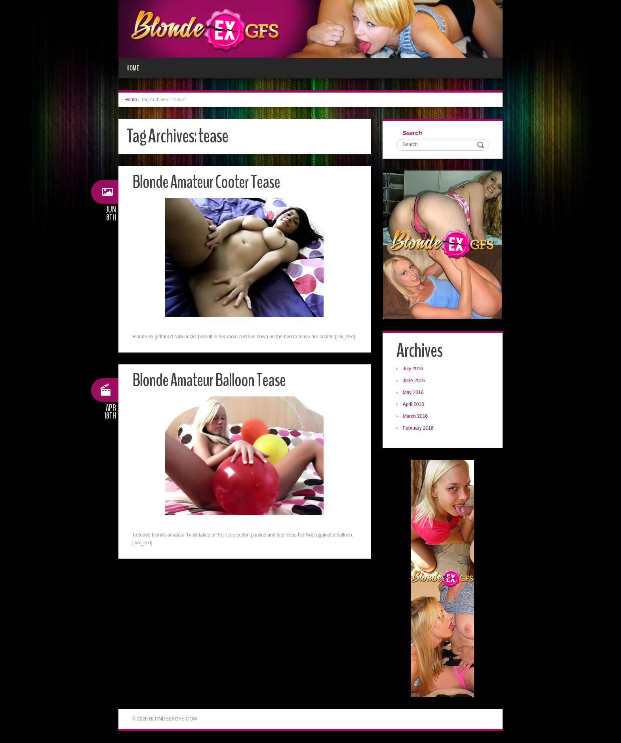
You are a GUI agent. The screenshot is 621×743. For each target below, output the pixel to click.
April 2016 (413, 404)
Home (132, 68)
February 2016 (418, 428)
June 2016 (414, 380)
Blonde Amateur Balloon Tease (209, 380)
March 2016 (415, 416)
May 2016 (413, 392)
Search (412, 132)
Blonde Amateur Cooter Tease (206, 182)
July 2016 (413, 369)
